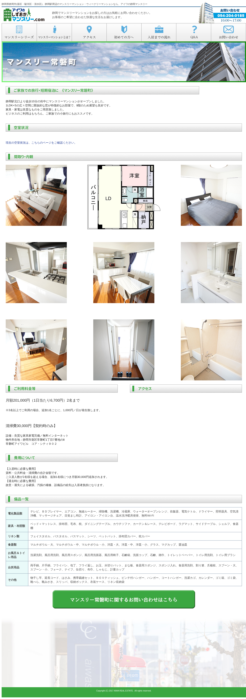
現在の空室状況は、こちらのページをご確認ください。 (41, 142)
